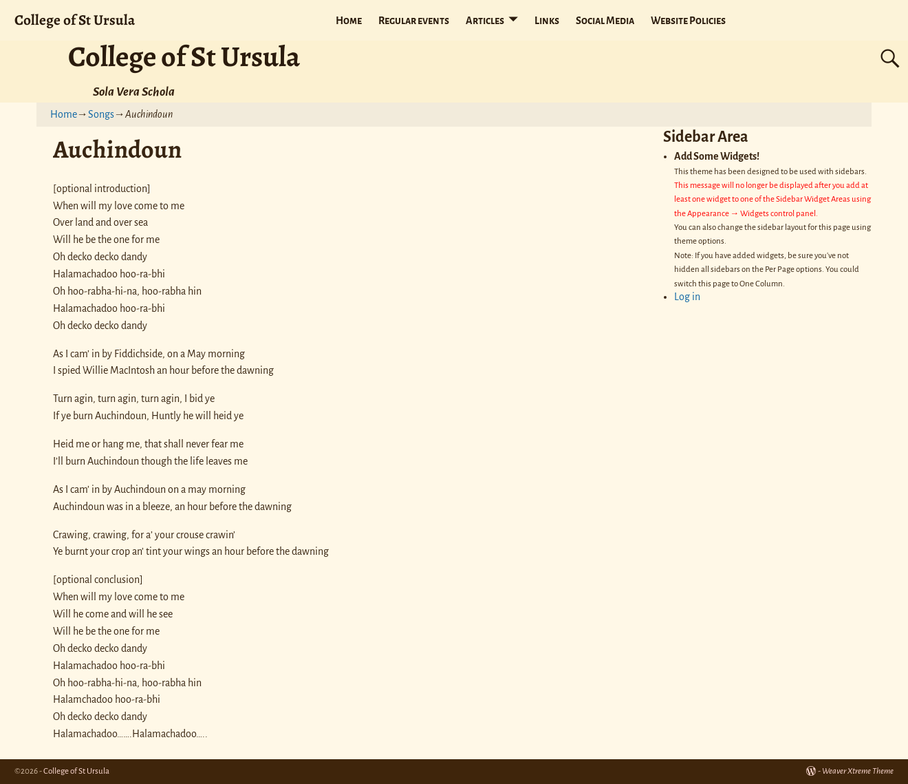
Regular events (413, 20)
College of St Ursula (74, 20)
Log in (687, 296)
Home (349, 20)
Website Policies (688, 20)
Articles (485, 20)
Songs (101, 114)
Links (546, 20)
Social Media (605, 20)
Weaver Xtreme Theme (858, 771)
